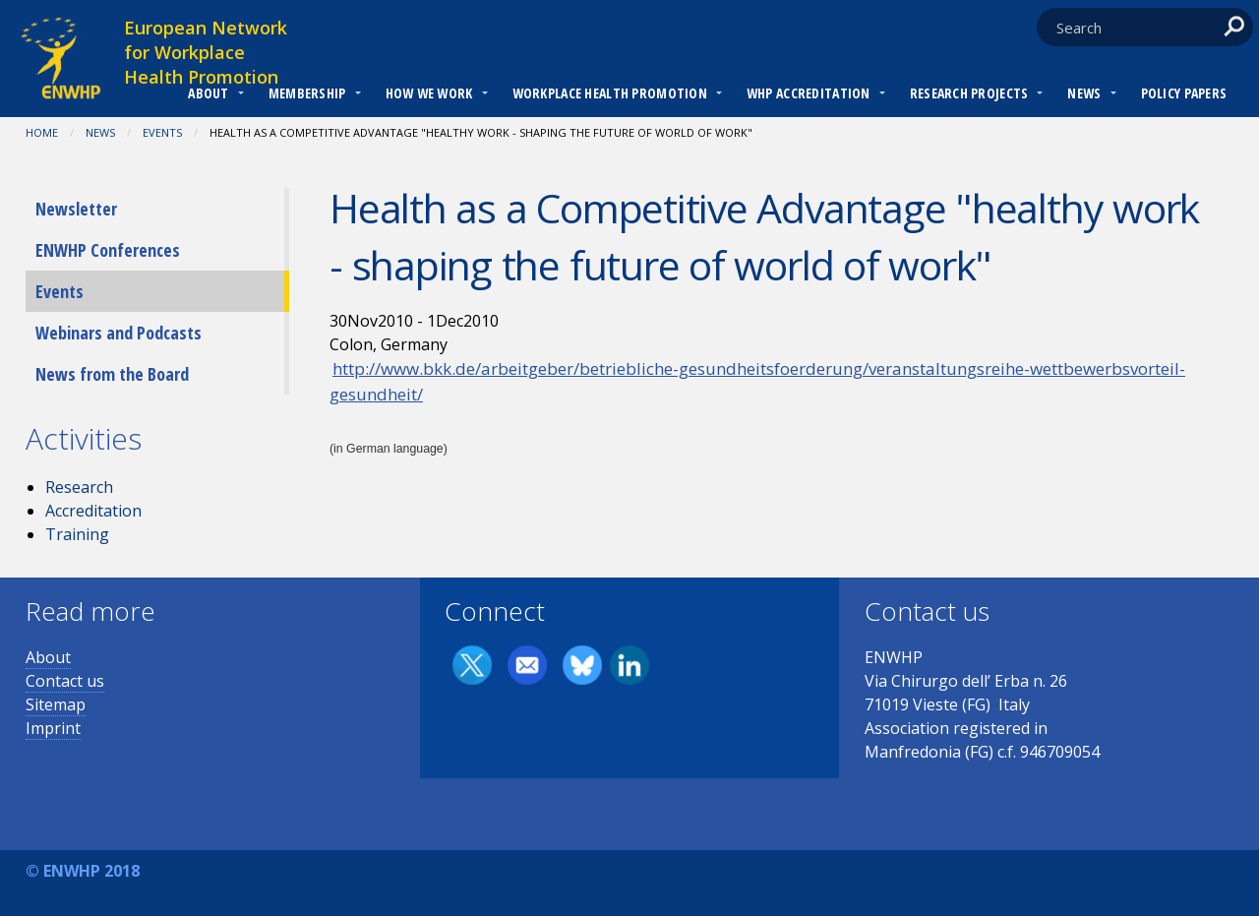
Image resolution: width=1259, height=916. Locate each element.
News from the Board (112, 374)
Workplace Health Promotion (609, 93)
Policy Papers (1184, 93)
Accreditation (93, 510)
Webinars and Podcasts (118, 332)
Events (162, 132)
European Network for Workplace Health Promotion (205, 52)
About (208, 93)
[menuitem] (208, 95)
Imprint (53, 728)
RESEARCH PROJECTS (969, 93)
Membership (307, 93)
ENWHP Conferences (107, 250)
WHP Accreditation (808, 93)
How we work (429, 93)
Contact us (65, 681)
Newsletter (76, 208)
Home (42, 132)
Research (79, 487)
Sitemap (56, 704)
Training (77, 534)
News (1084, 93)
